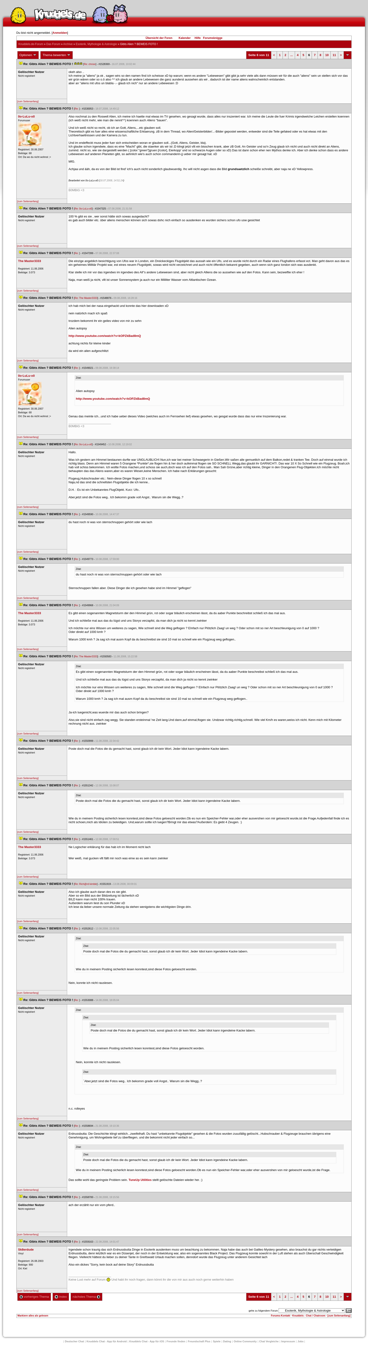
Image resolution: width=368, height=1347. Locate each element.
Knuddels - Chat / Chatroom (308, 1315)
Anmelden (60, 32)
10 (327, 55)
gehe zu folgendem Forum (263, 1310)
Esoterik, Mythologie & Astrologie (96, 44)
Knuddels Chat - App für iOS (146, 1341)
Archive (68, 44)
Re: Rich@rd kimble (86, 884)
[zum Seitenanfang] (28, 101)
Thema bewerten (56, 55)
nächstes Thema (86, 1296)
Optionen (28, 55)
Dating (227, 1341)
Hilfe (198, 38)
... (291, 55)
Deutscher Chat (74, 1341)
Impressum (288, 1341)
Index (61, 1296)
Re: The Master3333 (86, 298)
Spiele (216, 1341)
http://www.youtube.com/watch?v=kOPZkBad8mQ (105, 336)
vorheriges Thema (34, 1296)
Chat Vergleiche (269, 1341)
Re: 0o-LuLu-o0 (83, 208)
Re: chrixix (90, 64)
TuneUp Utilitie (140, 1180)
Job (301, 1341)
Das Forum (53, 44)
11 (334, 55)
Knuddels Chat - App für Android (107, 1341)
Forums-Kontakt (280, 1315)
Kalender (185, 38)
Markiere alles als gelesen (33, 1315)
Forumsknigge (212, 38)
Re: (77, 108)
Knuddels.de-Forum (31, 44)
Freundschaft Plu (199, 1341)
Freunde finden (176, 1341)
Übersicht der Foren (159, 38)
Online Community (245, 1341)
